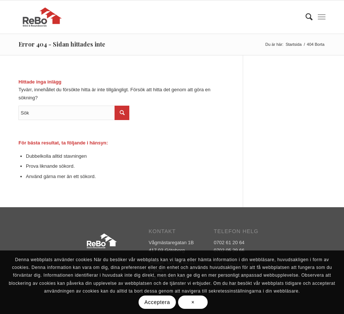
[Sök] (305, 17)
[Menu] (322, 17)
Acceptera (157, 302)
